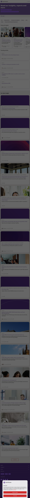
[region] (15, 489)
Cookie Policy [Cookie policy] (14, 489)
